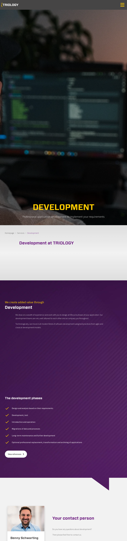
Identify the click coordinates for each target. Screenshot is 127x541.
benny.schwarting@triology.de (28, 520)
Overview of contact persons (68, 511)
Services (20, 233)
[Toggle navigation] (122, 5)
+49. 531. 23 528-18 (23, 514)
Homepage (9, 233)
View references (16, 420)
